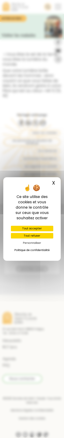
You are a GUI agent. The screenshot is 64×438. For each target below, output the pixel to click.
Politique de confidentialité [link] (32, 250)
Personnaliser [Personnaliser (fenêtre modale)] (32, 243)
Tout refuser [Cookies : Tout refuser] (32, 236)
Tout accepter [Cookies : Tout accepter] (32, 228)
